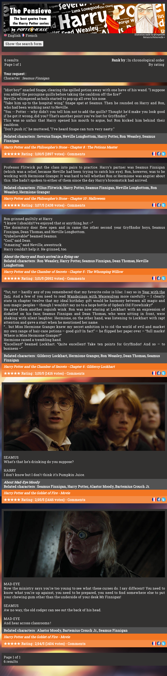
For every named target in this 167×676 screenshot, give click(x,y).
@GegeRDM (159, 34)
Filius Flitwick (49, 187)
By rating (156, 64)
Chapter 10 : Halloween (87, 198)
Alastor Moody (101, 486)
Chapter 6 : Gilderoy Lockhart (92, 366)
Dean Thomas (123, 261)
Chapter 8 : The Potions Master (93, 147)
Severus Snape (49, 136)
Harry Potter (107, 136)
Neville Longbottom (79, 136)
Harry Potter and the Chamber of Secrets (35, 271)
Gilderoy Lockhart (52, 356)
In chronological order (146, 60)
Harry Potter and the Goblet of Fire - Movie (37, 493)
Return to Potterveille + (154, 37)
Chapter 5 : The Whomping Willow (96, 271)
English (12, 35)
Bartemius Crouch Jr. (132, 486)
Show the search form (23, 44)
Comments (76, 154)
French (29, 35)
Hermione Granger (34, 192)
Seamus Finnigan (99, 187)
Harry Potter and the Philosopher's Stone (35, 147)
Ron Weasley (130, 136)
